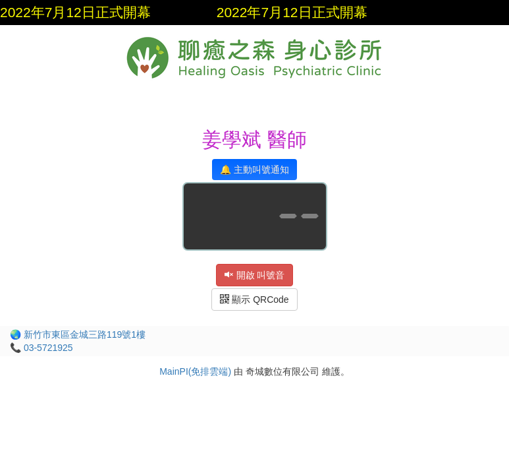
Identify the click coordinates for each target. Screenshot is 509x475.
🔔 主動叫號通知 (254, 169)
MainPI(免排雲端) (195, 371)
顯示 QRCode (254, 299)
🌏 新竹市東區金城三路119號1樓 (78, 334)
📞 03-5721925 (41, 347)
